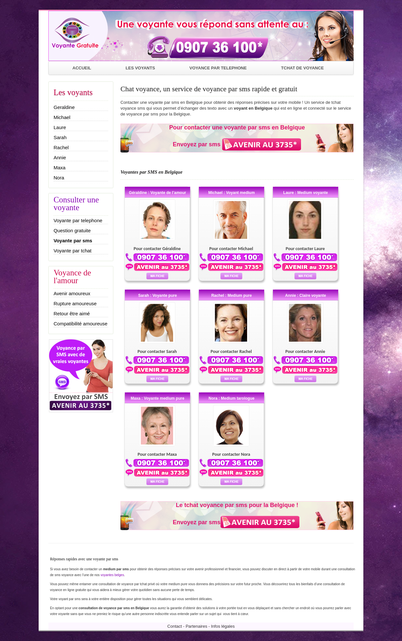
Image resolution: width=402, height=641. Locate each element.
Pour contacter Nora (231, 454)
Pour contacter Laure (305, 248)
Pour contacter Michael (231, 248)
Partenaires (196, 626)
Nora (59, 177)
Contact (174, 626)
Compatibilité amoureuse (80, 323)
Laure (60, 127)
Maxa (60, 167)
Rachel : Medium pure (231, 295)
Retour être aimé (72, 313)
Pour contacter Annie (305, 351)
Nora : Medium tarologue (231, 398)
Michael (62, 117)
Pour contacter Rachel (231, 351)
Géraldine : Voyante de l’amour (157, 192)
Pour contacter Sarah (157, 351)
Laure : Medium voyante (305, 192)
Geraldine (64, 107)
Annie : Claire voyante (305, 295)
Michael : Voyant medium (231, 192)
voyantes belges (112, 575)
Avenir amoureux (72, 293)
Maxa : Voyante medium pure (157, 398)
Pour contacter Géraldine (157, 248)
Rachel (61, 147)
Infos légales (223, 626)
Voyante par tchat (73, 250)
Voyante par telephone (78, 220)
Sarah (60, 137)
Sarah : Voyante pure (157, 295)
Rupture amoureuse (75, 303)
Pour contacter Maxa (157, 454)
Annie (60, 157)
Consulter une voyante (76, 203)
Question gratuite (72, 230)
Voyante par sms (73, 240)
